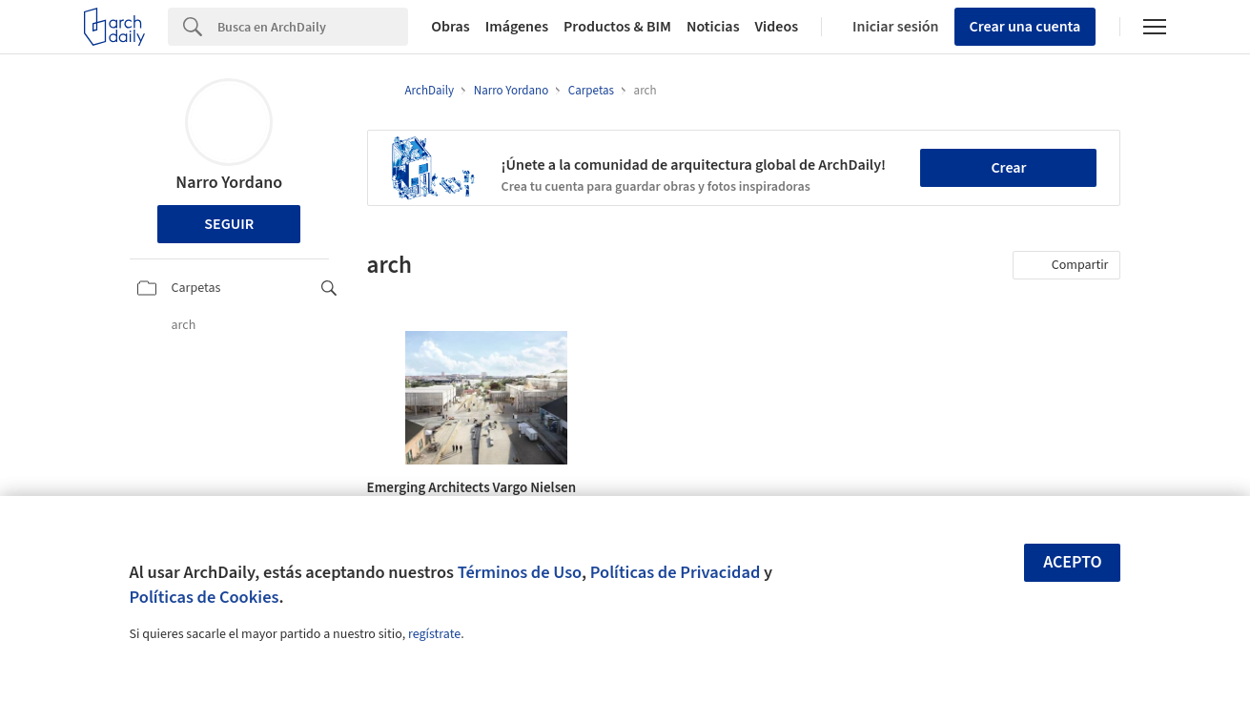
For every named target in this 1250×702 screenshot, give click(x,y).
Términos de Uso (520, 572)
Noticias (713, 26)
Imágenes (516, 26)
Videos (777, 26)
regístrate (434, 634)
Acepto (1072, 562)
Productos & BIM (617, 26)
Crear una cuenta (1025, 26)
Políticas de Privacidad (675, 572)
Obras (450, 26)
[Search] (312, 27)
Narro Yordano (228, 183)
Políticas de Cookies (204, 597)
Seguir (229, 224)
